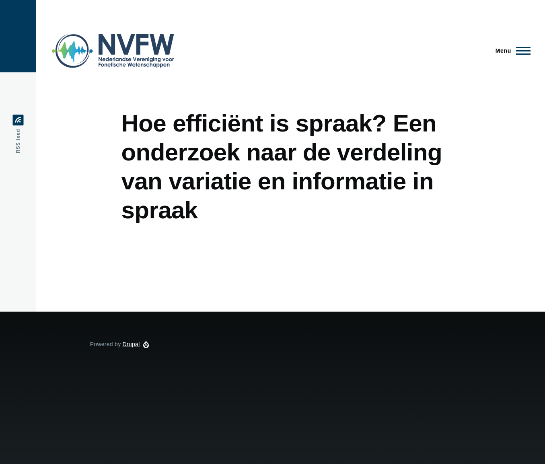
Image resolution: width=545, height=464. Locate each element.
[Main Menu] (510, 50)
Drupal (131, 344)
